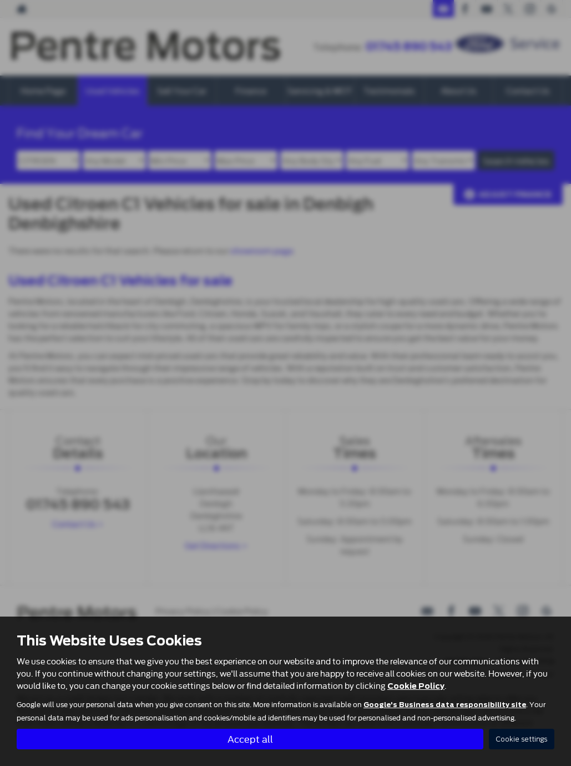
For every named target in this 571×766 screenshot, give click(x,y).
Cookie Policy (415, 686)
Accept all (250, 738)
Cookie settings (521, 739)
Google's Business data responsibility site (444, 705)
